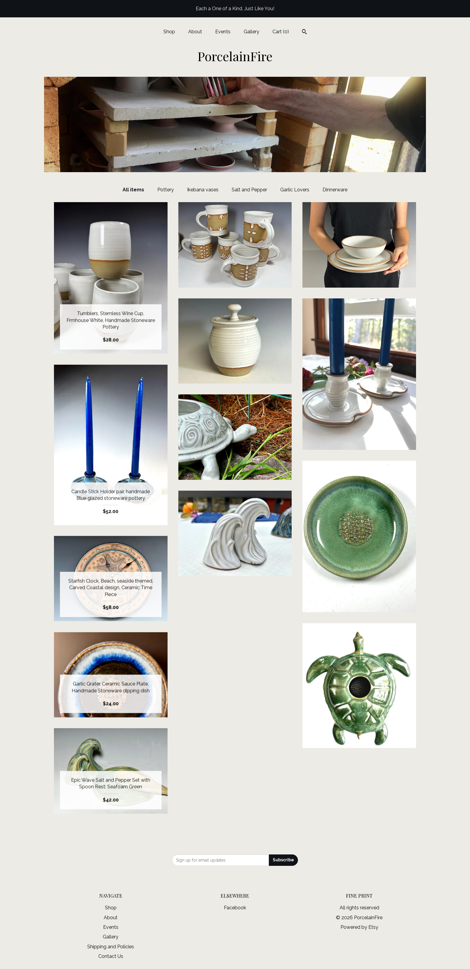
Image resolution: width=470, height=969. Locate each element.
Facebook (235, 908)
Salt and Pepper (249, 190)
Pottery (165, 190)
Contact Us (110, 956)
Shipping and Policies (110, 947)
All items (133, 190)
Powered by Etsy (359, 927)
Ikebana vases (203, 190)
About (195, 31)
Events (223, 31)
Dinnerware (335, 190)
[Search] (304, 32)
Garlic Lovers (294, 190)
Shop (169, 31)
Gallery (251, 31)
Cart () (280, 31)
